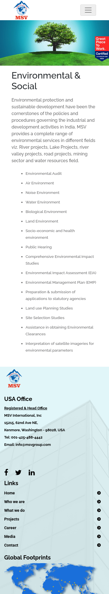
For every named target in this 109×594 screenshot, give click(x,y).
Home (9, 493)
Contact (11, 545)
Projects (11, 519)
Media (9, 536)
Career (10, 528)
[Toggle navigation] (88, 10)
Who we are (14, 501)
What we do (14, 510)
